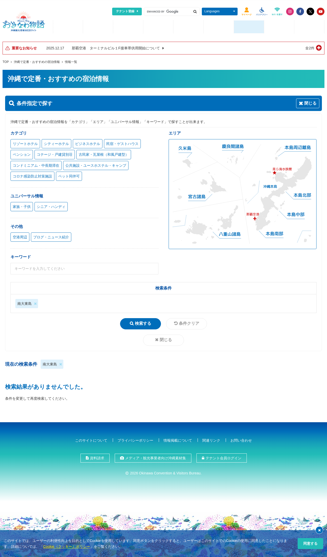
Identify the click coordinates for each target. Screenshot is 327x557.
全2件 (309, 47)
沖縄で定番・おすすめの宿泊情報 (37, 61)
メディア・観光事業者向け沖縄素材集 (155, 457)
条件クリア (189, 322)
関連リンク (211, 439)
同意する (310, 543)
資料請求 (97, 457)
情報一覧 (71, 61)
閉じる (166, 339)
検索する (143, 322)
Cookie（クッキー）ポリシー (66, 546)
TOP (6, 61)
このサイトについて (91, 439)
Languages (211, 11)
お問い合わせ (241, 439)
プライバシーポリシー (135, 439)
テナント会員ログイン (223, 457)
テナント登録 (125, 11)
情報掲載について (178, 439)
